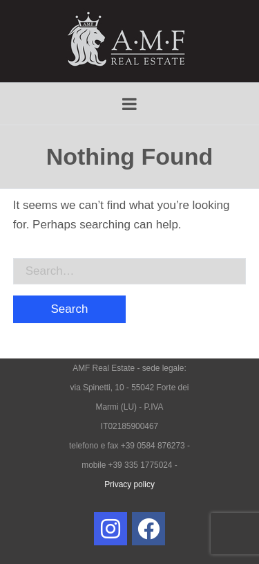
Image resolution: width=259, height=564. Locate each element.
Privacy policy (129, 484)
